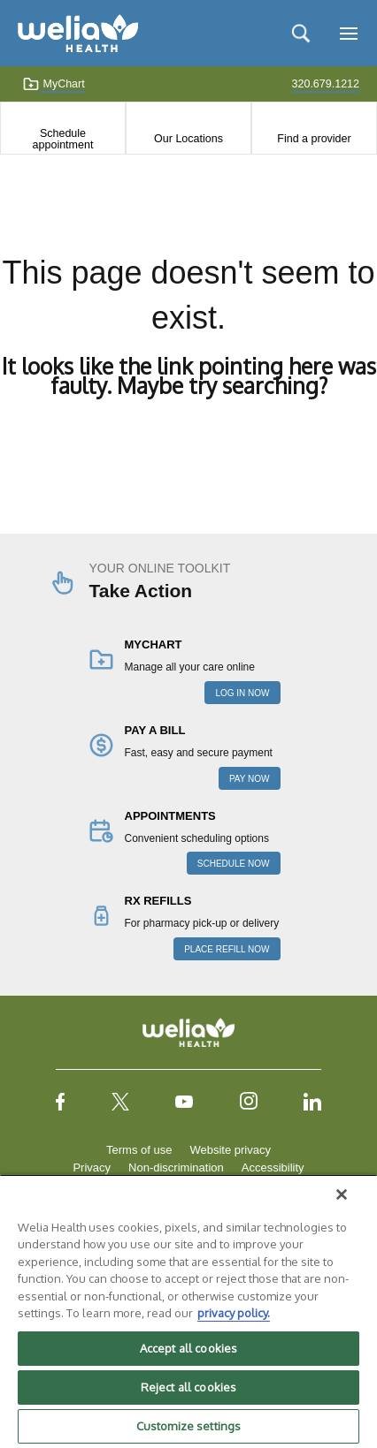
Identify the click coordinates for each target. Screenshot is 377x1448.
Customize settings (188, 1426)
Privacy (92, 1167)
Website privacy (230, 1149)
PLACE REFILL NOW (226, 949)
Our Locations (188, 139)
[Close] (341, 1194)
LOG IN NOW (242, 693)
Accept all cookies (188, 1348)
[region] (188, 1311)
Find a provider (313, 139)
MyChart (53, 84)
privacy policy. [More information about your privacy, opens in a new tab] (233, 1313)
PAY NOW (249, 779)
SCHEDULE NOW (233, 863)
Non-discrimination (176, 1167)
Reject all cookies (188, 1387)
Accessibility (273, 1167)
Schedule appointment (63, 138)
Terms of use (139, 1149)
